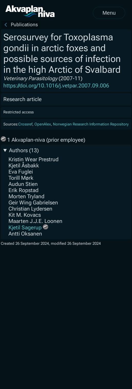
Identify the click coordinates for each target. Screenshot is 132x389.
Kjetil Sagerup (25, 227)
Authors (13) (24, 150)
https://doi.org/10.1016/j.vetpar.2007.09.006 (56, 86)
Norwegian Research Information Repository (91, 124)
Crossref (25, 124)
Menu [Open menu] (109, 13)
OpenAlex (42, 124)
